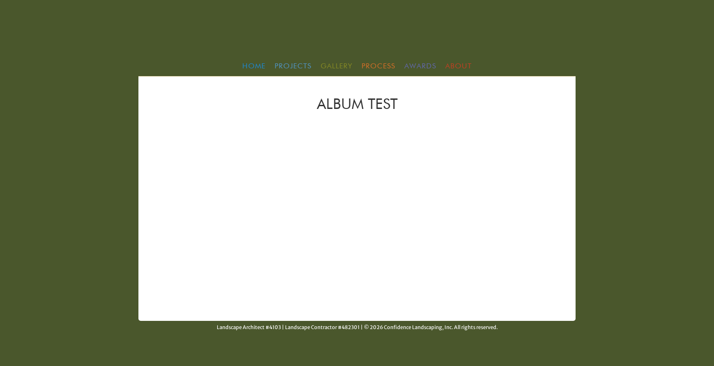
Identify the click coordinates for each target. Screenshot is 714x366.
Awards (420, 66)
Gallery (336, 66)
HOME (253, 66)
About (458, 66)
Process (378, 66)
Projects (293, 66)
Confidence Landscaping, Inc (357, 31)
